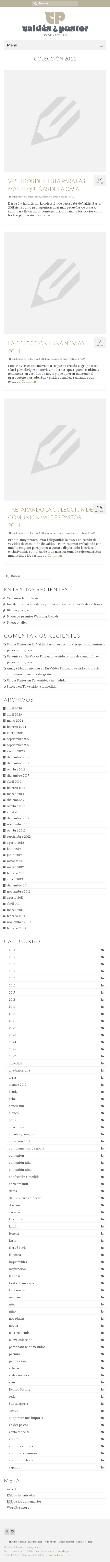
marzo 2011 (15, 910)
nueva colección (20, 1340)
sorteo (13, 1411)
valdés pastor (18, 1425)
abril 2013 (14, 812)
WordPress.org (18, 1507)
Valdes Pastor (17, 644)
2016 (12, 985)
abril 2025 (14, 714)
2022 (12, 1028)
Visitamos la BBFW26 (22, 598)
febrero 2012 (16, 873)
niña (61, 533)
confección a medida (24, 1177)
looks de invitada (21, 1283)
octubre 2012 (16, 830)
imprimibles (18, 1262)
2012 (12, 957)
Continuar (45, 215)
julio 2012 (14, 849)
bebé (37, 196)
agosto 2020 (16, 751)
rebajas (14, 1368)
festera (14, 1233)
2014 (12, 971)
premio (14, 1354)
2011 (12, 950)
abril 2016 (14, 781)
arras (30, 196)
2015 (12, 978)
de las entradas (21, 1495)
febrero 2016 (16, 788)
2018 (12, 999)
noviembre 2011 (18, 891)
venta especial (19, 1432)
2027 (12, 1056)
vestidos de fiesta (21, 1460)
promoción (17, 1361)
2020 (12, 1014)
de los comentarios (24, 1502)
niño (12, 1311)
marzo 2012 (15, 867)
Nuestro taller (17, 622)
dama (13, 1191)
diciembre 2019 (18, 757)
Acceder (13, 1489)
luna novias (51, 359)
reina (13, 1382)
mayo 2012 (15, 861)
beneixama (17, 1106)
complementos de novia (26, 1148)
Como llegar (62, 1551)
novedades (71, 533)
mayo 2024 (15, 720)
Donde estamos (66, 1542)
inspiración (17, 1269)
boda (12, 1120)
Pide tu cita (50, 1542)
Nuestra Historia (17, 1542)
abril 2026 (14, 708)
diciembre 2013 (18, 800)
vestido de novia (21, 1446)
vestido (63, 196)
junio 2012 (14, 855)
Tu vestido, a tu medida (49, 680)
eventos (14, 1212)
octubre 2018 (16, 769)
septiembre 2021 (19, 745)
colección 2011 (49, 196)
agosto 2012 (15, 842)
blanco (14, 1113)
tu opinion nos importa (26, 1418)
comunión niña (20, 1162)
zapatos (14, 1467)
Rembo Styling (19, 1389)
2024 (12, 1042)
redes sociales (19, 1375)
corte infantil (18, 1184)
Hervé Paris (17, 1248)
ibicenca (15, 1255)
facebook (15, 1219)
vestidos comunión (23, 1453)
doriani (14, 1205)
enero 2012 (15, 879)
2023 (12, 1035)
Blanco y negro (18, 610)
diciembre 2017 (18, 775)
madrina (15, 1297)
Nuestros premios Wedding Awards (32, 616)
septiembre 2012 (19, 836)
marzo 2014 (15, 794)
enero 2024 (15, 733)
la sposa (14, 1276)
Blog (90, 1542)
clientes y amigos (21, 1134)
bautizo (14, 1092)
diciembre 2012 (18, 818)
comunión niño (20, 1170)
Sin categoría (18, 1403)
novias (63, 359)
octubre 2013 (16, 806)
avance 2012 (17, 1084)
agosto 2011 (15, 897)
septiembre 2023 (19, 739)
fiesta (12, 1240)
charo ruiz (16, 1127)
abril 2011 (14, 904)
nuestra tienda (19, 1333)
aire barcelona (19, 1070)
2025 (12, 1049)
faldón (13, 1226)
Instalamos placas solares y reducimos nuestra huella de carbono (54, 604)
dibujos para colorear (25, 1198)
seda (12, 1396)
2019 (12, 1007)
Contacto (81, 1542)
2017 (12, 992)
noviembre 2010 (19, 922)
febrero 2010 (16, 928)
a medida (15, 1063)
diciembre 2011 (18, 885)
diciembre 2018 (18, 763)
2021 (12, 1021)
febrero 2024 (16, 727)
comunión (51, 533)
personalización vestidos (27, 1347)
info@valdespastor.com (59, 1555)
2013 (12, 964)
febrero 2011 (16, 916)
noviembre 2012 (19, 824)
